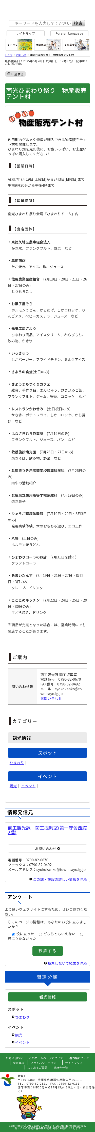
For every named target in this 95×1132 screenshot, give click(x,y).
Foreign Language (69, 33)
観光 (13, 785)
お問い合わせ (51, 698)
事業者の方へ (76, 45)
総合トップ (19, 45)
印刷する (17, 74)
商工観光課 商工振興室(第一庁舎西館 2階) (49, 829)
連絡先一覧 (60, 1067)
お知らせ (21, 55)
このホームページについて (46, 1058)
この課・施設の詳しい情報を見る (60, 879)
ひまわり (17, 762)
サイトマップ (25, 33)
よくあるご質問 (37, 1067)
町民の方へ (47, 45)
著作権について (79, 1058)
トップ (8, 55)
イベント (28, 785)
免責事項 (18, 1063)
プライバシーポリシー (44, 1063)
